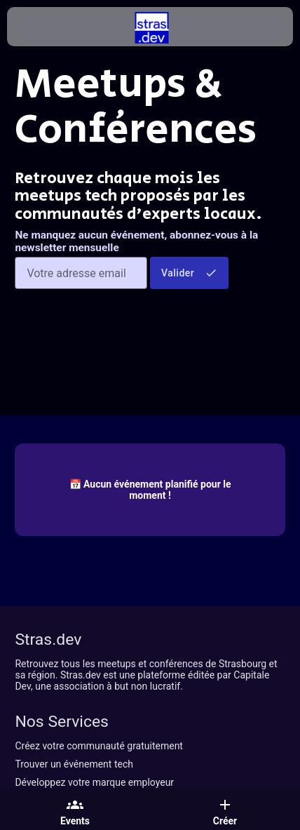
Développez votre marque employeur (94, 782)
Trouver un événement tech (74, 764)
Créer (225, 812)
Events (75, 812)
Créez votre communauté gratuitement (99, 745)
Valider (189, 273)
